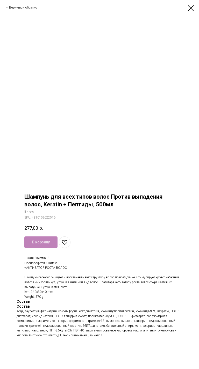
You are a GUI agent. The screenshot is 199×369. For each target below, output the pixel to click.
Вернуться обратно (23, 7)
